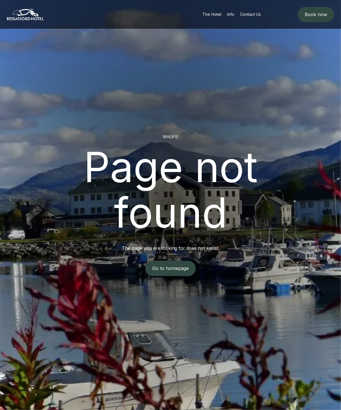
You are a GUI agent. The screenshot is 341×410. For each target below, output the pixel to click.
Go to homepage (170, 268)
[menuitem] (212, 14)
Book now (316, 14)
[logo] (25, 14)
